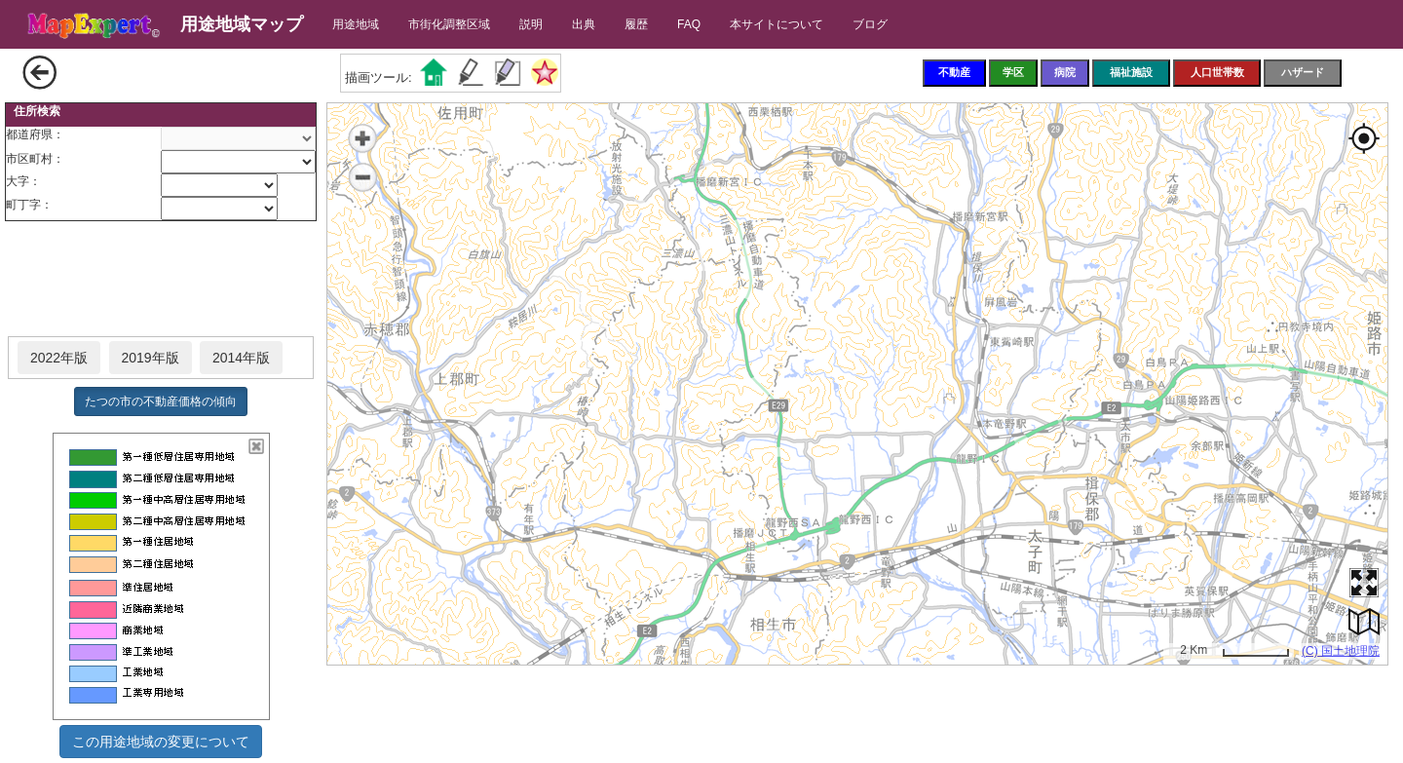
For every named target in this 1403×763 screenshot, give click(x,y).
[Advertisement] (161, 279)
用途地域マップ (241, 24)
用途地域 (355, 24)
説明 (531, 24)
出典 (583, 24)
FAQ (689, 24)
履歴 (636, 24)
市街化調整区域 (449, 24)
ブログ (870, 24)
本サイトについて (776, 24)
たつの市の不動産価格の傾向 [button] (161, 401)
